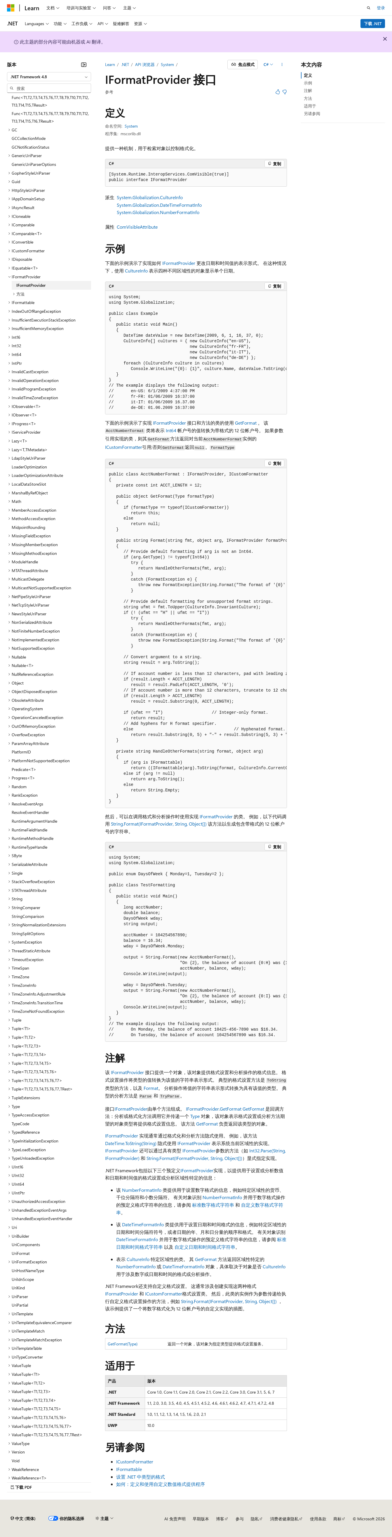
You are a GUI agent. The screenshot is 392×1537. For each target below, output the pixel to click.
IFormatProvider (178, 263)
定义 (308, 75)
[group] (196, 353)
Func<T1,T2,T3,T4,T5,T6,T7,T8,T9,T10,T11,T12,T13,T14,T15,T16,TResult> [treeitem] (50, 117)
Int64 (171, 430)
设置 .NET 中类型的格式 (140, 1477)
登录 (381, 8)
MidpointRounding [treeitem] (28, 527)
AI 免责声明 (175, 1519)
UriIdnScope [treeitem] (23, 1279)
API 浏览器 (145, 64)
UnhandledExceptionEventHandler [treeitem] (42, 1218)
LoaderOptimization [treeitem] (29, 467)
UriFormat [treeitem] (21, 1253)
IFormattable (129, 1469)
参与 (240, 1519)
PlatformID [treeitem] (21, 752)
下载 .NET (373, 23)
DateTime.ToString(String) (130, 1143)
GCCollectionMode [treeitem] (29, 138)
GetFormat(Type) (122, 1344)
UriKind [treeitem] (18, 1288)
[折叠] (83, 64)
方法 (308, 98)
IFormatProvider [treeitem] (31, 285)
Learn (110, 64)
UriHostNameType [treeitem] (28, 1270)
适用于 (310, 106)
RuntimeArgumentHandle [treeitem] (34, 821)
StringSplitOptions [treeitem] (28, 933)
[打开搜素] (368, 8)
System (167, 64)
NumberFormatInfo (141, 1190)
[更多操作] (282, 64)
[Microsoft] (11, 8)
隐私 (255, 1519)
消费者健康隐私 (284, 1519)
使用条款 (318, 1519)
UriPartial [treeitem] (20, 1305)
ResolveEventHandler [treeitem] (30, 812)
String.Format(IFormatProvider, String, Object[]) (159, 824)
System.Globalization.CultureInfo (150, 197)
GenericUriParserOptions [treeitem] (34, 164)
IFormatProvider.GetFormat (213, 1109)
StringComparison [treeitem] (28, 916)
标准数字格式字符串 (213, 1205)
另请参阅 (312, 113)
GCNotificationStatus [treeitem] (30, 147)
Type (195, 1116)
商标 (337, 1519)
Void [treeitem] (16, 1460)
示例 (308, 83)
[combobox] (49, 76)
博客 (220, 1519)
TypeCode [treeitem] (20, 1123)
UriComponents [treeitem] (26, 1244)
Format (151, 1088)
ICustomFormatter (123, 447)
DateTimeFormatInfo (143, 1224)
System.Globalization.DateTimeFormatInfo (159, 205)
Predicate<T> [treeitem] (24, 769)
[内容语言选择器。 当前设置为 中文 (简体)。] (23, 1518)
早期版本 (201, 1519)
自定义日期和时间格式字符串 (205, 1247)
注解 (308, 90)
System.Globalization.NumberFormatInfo (158, 212)
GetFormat (246, 423)
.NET (125, 64)
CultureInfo (136, 271)
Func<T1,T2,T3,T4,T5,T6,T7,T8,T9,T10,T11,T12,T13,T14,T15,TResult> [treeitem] (50, 101)
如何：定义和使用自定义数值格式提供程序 (160, 1484)
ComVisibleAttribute (137, 227)
